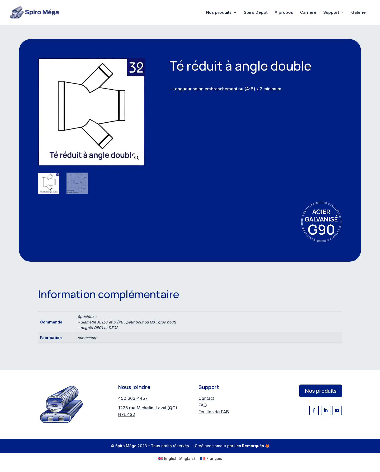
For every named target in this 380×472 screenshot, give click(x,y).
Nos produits (219, 13)
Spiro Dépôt (256, 13)
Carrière (308, 13)
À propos (283, 13)
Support (331, 13)
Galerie (358, 13)
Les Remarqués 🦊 (251, 445)
